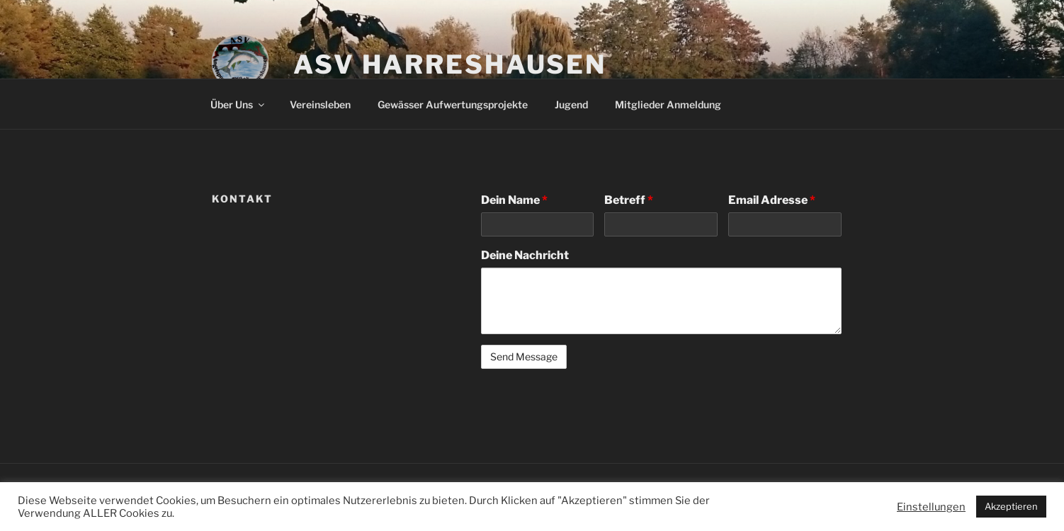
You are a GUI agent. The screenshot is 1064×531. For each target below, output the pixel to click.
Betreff (628, 200)
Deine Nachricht (525, 255)
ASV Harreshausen (449, 64)
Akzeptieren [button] (1011, 506)
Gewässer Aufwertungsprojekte (453, 104)
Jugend (571, 104)
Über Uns (238, 104)
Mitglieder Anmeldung (668, 104)
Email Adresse (771, 200)
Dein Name (514, 200)
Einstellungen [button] (931, 507)
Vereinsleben (320, 104)
